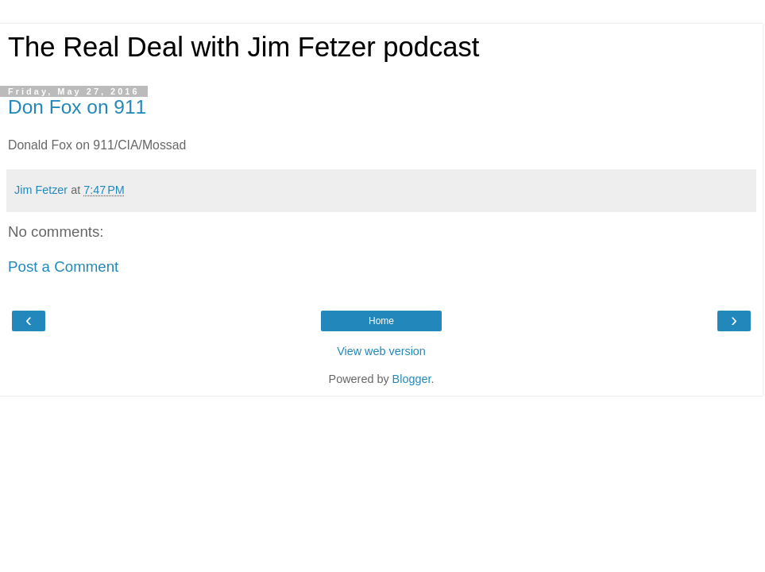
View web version (381, 351)
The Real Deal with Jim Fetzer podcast (243, 47)
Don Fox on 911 (77, 107)
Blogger (411, 379)
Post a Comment (63, 266)
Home (381, 321)
